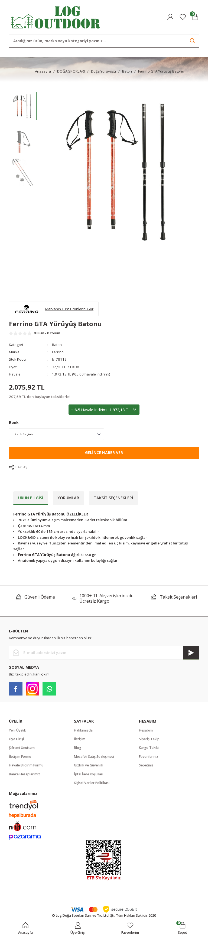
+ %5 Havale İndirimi (104, 410)
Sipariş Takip (149, 739)
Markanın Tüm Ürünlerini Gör (69, 308)
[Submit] (191, 653)
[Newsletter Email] (104, 653)
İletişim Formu (20, 756)
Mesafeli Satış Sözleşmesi (94, 756)
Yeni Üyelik (17, 730)
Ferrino (58, 352)
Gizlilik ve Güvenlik (88, 765)
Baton (57, 344)
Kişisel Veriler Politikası (91, 783)
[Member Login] (170, 17)
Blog (77, 747)
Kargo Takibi (149, 747)
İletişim (79, 739)
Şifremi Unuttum (22, 747)
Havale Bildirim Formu (26, 765)
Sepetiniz (146, 765)
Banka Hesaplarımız (24, 774)
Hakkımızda (83, 730)
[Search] (104, 41)
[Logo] (56, 17)
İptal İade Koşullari (88, 774)
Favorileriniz (148, 756)
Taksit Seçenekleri (113, 497)
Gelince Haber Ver (104, 452)
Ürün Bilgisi (30, 497)
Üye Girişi (16, 739)
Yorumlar (68, 497)
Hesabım (146, 730)
